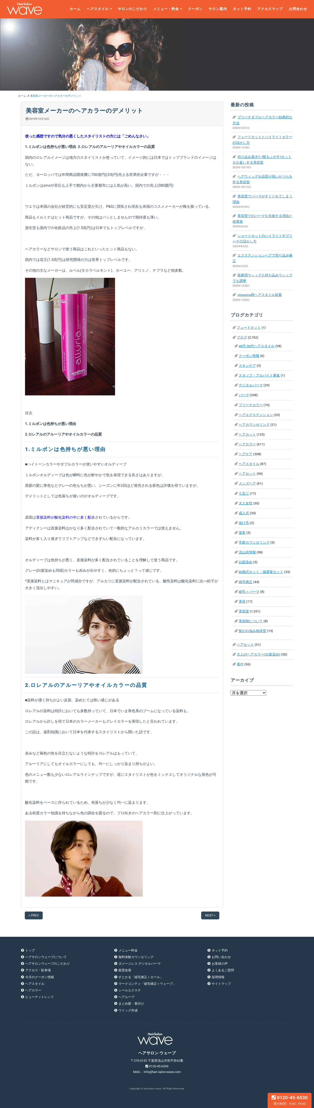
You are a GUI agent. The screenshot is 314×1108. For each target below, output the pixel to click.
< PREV (34, 915)
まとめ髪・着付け (131, 1003)
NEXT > (210, 915)
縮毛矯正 (245, 582)
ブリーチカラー (251, 405)
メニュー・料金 (166, 9)
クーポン (195, 9)
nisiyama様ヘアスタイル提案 (259, 295)
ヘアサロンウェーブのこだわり (47, 963)
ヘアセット (247, 473)
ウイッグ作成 (128, 1010)
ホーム (75, 9)
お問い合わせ (221, 957)
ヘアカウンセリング (254, 424)
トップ (30, 950)
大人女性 (245, 503)
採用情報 (218, 977)
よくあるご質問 (223, 970)
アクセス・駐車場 (38, 970)
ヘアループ (126, 997)
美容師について (251, 621)
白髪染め (245, 562)
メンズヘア (247, 483)
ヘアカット (247, 434)
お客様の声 (220, 963)
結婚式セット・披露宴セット (261, 572)
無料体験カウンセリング (136, 957)
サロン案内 (218, 9)
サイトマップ (221, 984)
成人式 (244, 513)
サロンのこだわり (132, 9)
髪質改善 (124, 970)
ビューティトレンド (39, 997)
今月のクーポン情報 (39, 977)
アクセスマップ (270, 9)
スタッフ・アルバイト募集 (259, 375)
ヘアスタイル (98, 9)
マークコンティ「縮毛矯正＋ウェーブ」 (147, 984)
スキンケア (247, 365)
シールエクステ (129, 990)
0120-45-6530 (290, 1100)
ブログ (242, 337)
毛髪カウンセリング (254, 542)
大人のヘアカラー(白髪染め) (258, 654)
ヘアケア (245, 454)
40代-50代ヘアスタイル (257, 346)
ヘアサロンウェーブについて (46, 957)
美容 (242, 601)
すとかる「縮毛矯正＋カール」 (140, 977)
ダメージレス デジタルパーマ (139, 963)
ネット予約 (242, 9)
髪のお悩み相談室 (252, 631)
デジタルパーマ (251, 385)
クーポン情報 (249, 356)
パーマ (244, 395)
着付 (240, 664)
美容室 (244, 611)
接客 (242, 533)
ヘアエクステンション (256, 415)
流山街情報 (247, 552)
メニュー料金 (128, 950)
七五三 (244, 493)
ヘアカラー (247, 444)
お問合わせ (298, 9)
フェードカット (249, 327)
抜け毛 (244, 523)
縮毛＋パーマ (249, 592)
